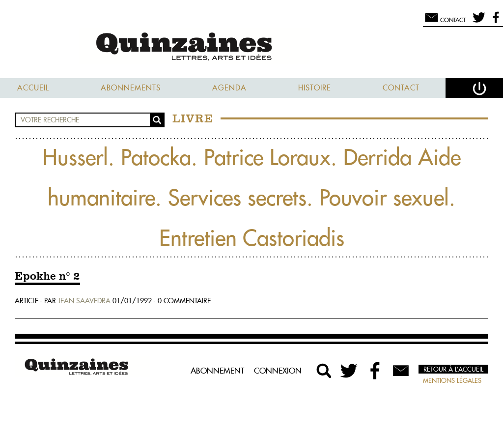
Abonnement (217, 371)
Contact (401, 87)
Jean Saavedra (84, 300)
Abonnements (131, 87)
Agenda (229, 87)
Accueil (33, 87)
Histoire (314, 87)
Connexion (278, 371)
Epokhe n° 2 (47, 276)
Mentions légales (452, 380)
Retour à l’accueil (453, 369)
